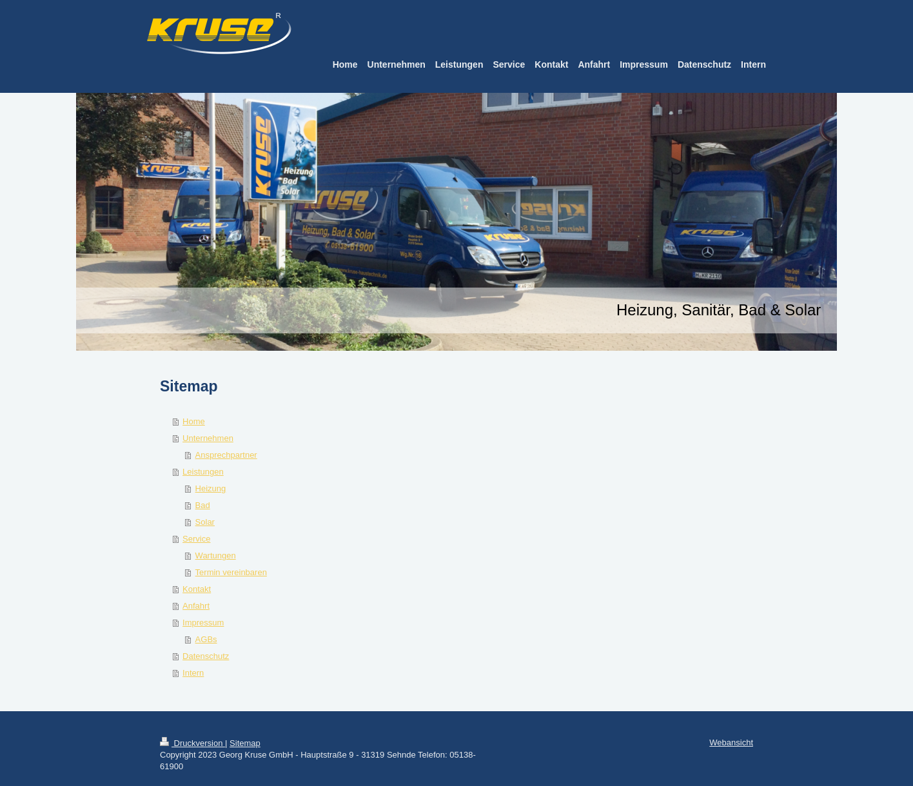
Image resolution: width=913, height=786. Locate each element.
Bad (202, 505)
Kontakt (196, 589)
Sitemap (245, 743)
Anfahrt (196, 606)
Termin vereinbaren (231, 572)
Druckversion (192, 743)
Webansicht (731, 742)
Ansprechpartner (226, 455)
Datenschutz (205, 656)
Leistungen (203, 472)
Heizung (210, 488)
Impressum (203, 622)
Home (193, 421)
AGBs (206, 639)
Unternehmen (207, 438)
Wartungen (215, 555)
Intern (193, 673)
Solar (205, 522)
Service (196, 539)
